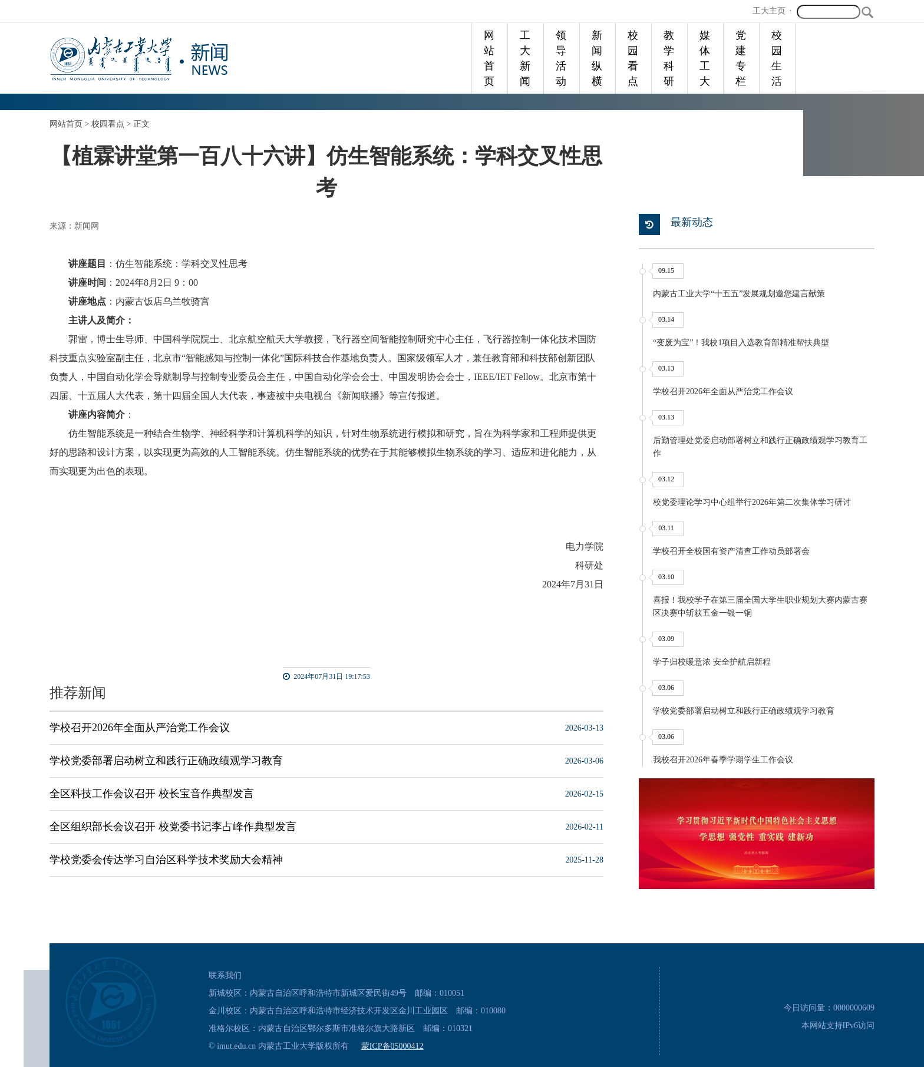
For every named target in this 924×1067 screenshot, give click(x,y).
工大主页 (769, 10)
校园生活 (776, 58)
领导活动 (561, 58)
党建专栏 (740, 58)
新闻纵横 (597, 58)
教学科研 (669, 58)
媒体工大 (704, 58)
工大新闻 (525, 58)
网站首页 (489, 58)
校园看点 (633, 58)
